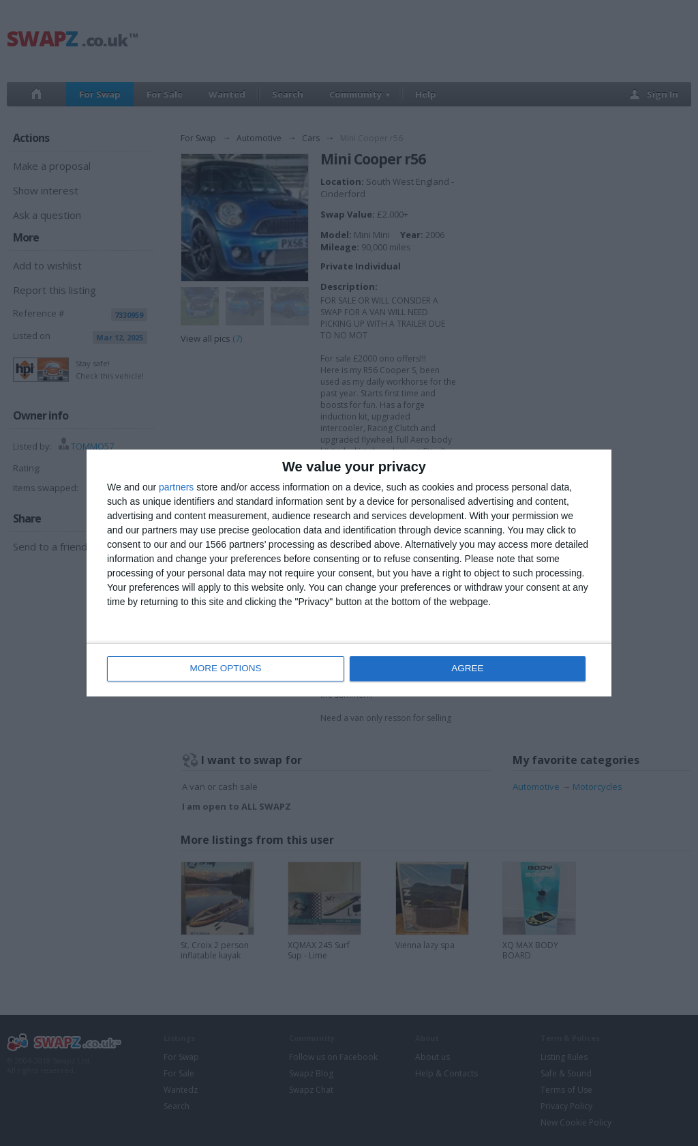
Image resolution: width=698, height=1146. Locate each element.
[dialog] (349, 573)
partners (176, 488)
